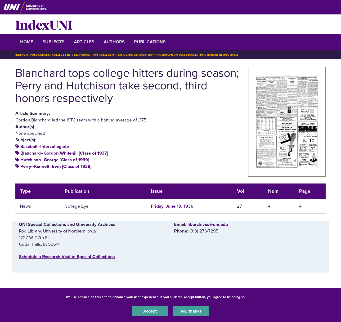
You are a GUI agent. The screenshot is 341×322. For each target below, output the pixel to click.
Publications (150, 42)
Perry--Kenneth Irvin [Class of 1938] (55, 166)
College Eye (63, 54)
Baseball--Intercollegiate (44, 146)
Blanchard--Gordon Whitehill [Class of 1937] (64, 153)
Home (26, 42)
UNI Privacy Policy (261, 297)
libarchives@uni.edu (208, 224)
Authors (114, 42)
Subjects (53, 42)
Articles (84, 42)
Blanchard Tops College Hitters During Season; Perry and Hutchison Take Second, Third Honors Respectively (162, 54)
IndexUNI (43, 24)
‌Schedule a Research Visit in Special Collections (67, 256)
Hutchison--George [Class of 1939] (54, 159)
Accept (150, 311)
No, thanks (191, 311)
